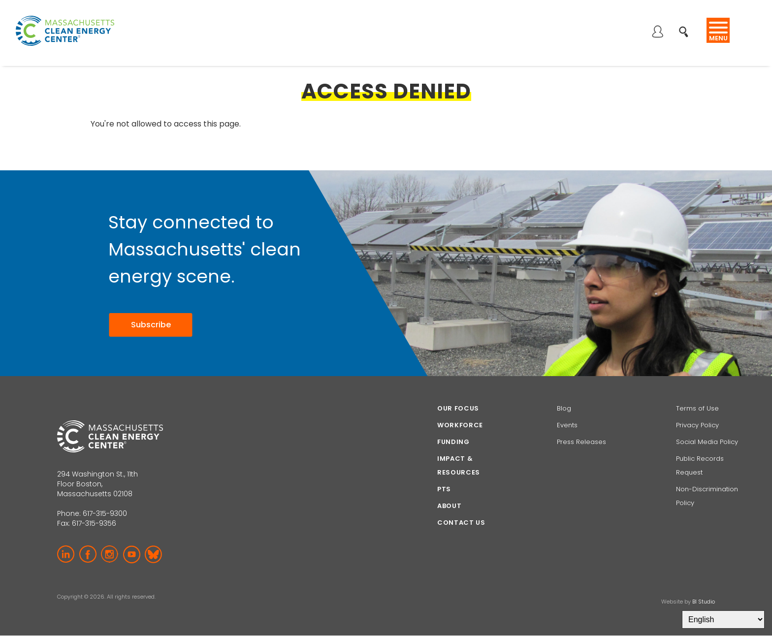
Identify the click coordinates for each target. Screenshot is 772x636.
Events (567, 425)
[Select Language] (723, 619)
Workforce (460, 425)
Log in (657, 32)
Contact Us (461, 522)
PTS (444, 489)
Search (686, 26)
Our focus (458, 408)
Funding (453, 441)
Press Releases (581, 441)
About (449, 505)
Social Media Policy (708, 441)
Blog (564, 408)
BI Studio (703, 601)
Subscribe (151, 324)
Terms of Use (697, 408)
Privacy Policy (697, 425)
